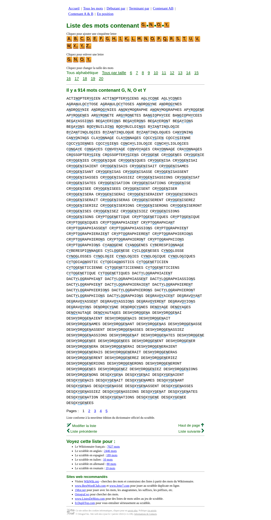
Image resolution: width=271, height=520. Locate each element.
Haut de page (191, 425)
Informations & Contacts (145, 514)
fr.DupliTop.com (85, 503)
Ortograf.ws (82, 494)
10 (156, 72)
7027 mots (113, 446)
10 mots (108, 459)
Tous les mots (93, 8)
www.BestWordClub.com (90, 485)
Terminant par (139, 8)
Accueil (74, 8)
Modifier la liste (81, 426)
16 (68, 78)
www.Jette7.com (119, 485)
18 (85, 78)
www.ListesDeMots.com (90, 498)
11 (164, 72)
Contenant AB (163, 8)
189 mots (111, 455)
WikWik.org (91, 481)
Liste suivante (191, 431)
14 (188, 72)
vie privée (151, 510)
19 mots (110, 468)
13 (180, 72)
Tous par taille (114, 72)
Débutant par (116, 8)
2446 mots (110, 451)
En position (105, 14)
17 (77, 78)
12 (172, 72)
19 (93, 78)
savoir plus (133, 510)
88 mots (111, 464)
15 (196, 72)
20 (101, 78)
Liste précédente (82, 431)
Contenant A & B (80, 14)
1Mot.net (80, 490)
